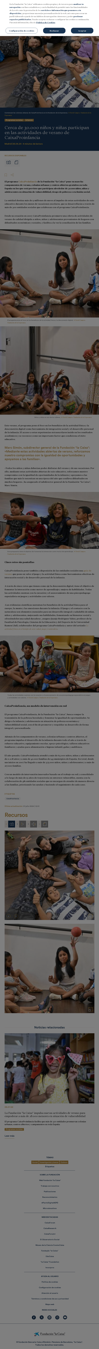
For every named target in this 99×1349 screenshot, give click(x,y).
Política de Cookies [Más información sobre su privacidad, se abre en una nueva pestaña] (45, 18)
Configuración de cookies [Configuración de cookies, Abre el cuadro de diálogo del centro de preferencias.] (21, 26)
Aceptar (82, 26)
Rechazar (54, 26)
